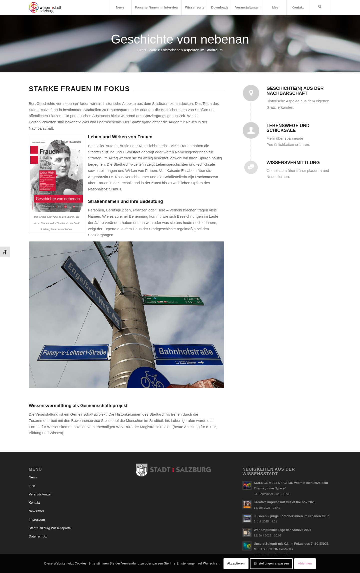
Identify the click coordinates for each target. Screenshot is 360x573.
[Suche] (320, 7)
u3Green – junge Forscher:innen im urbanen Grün (292, 516)
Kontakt (34, 502)
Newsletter (36, 511)
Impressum (37, 519)
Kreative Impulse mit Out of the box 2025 (285, 502)
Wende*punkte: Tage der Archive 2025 (282, 530)
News (33, 477)
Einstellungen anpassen (271, 563)
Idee (32, 486)
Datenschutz (38, 536)
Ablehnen (305, 563)
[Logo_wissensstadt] (45, 7)
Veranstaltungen (40, 494)
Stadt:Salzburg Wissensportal (50, 528)
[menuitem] (120, 7)
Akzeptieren (236, 563)
